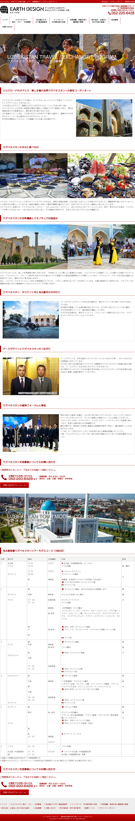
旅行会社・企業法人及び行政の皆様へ (16, 808)
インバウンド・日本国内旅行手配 (84, 804)
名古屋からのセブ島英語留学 (57, 804)
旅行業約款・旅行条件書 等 (70, 808)
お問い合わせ (51, 808)
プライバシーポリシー (107, 808)
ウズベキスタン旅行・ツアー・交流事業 (26, 804)
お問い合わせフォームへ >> (14, 485)
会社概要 (38, 808)
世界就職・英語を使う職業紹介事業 (114, 804)
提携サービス (90, 808)
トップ (4, 804)
